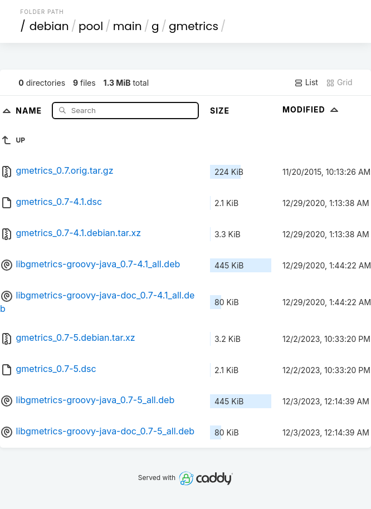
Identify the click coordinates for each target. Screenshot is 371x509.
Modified (311, 109)
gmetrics (193, 26)
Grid (339, 82)
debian (49, 26)
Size (220, 110)
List (306, 82)
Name (30, 110)
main (127, 26)
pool (91, 26)
